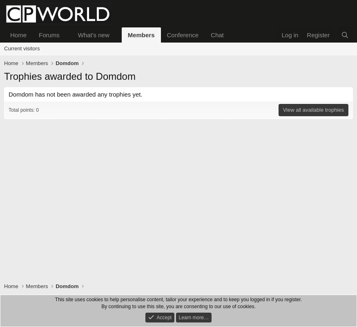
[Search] (345, 35)
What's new (93, 35)
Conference (183, 35)
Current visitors (22, 48)
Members (141, 35)
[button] (66, 35)
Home (18, 35)
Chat (217, 35)
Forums (49, 35)
